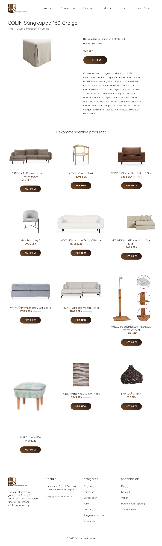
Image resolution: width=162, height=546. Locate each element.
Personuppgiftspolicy (133, 505)
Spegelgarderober (93, 517)
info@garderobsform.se (59, 498)
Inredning (48, 9)
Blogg (124, 9)
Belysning (108, 9)
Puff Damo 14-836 (30, 439)
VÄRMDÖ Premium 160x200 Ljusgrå (30, 310)
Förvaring (88, 9)
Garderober (68, 9)
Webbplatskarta (130, 511)
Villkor (124, 499)
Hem (10, 30)
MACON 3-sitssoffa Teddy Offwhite (81, 242)
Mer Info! (95, 62)
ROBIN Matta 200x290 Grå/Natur (81, 396)
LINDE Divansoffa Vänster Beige (81, 310)
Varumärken (143, 9)
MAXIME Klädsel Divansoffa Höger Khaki (131, 244)
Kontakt (125, 494)
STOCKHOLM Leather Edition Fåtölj (131, 175)
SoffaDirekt (118, 41)
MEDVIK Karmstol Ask (81, 175)
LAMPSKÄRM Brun (131, 396)
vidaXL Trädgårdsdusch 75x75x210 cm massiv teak (131, 330)
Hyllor (86, 505)
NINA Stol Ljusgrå (30, 242)
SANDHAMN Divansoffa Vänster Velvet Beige (30, 177)
